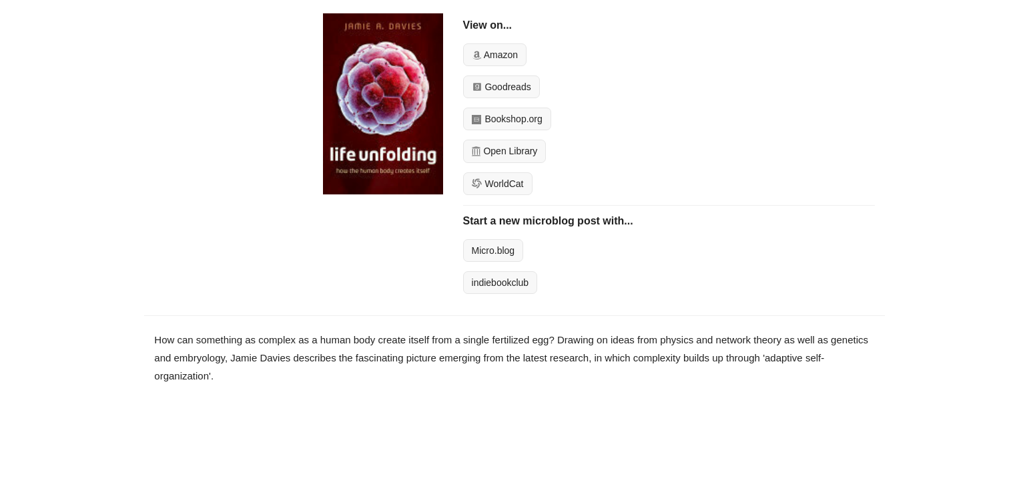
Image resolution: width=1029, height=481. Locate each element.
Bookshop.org (507, 119)
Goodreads (501, 87)
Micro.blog (493, 250)
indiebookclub (500, 282)
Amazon (495, 54)
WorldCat (498, 183)
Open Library (505, 151)
